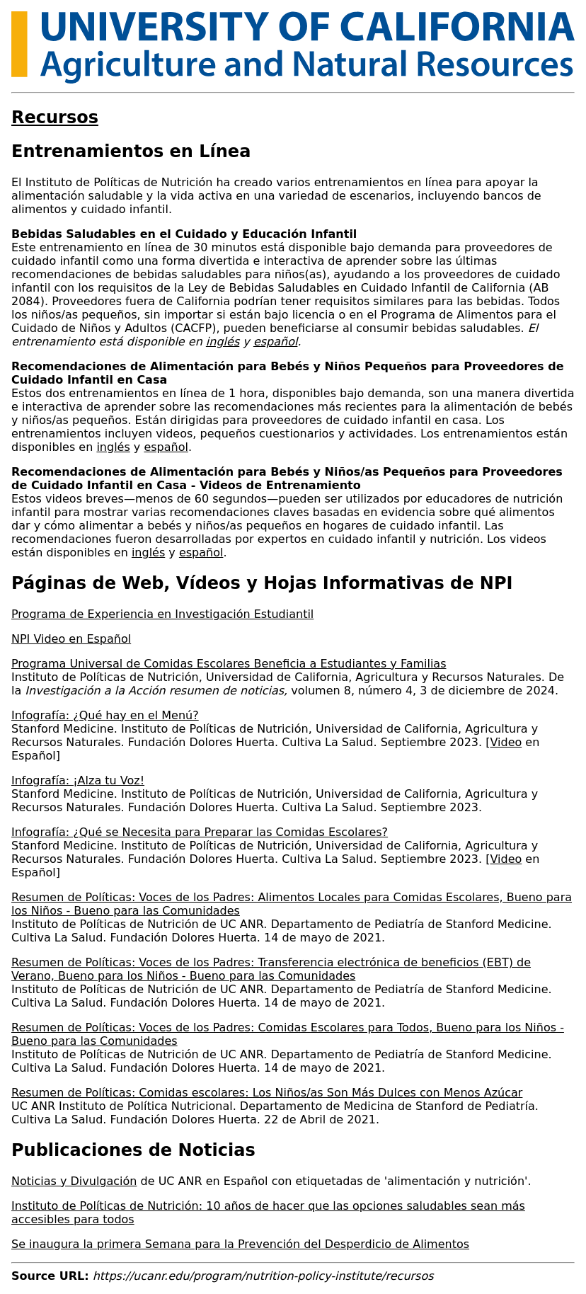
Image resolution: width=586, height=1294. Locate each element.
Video (506, 742)
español (166, 447)
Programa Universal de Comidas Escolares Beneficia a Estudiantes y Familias (229, 663)
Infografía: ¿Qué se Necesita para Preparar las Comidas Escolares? (199, 832)
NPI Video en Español (71, 639)
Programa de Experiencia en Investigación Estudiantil (162, 614)
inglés (113, 447)
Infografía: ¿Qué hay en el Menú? (105, 715)
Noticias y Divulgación (74, 1181)
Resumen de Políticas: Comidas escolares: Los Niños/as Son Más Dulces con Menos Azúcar (266, 1092)
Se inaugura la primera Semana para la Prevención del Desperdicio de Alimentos (240, 1244)
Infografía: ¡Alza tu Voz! (77, 780)
